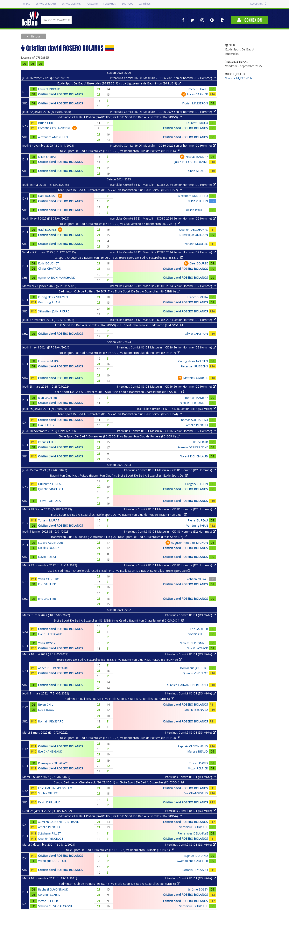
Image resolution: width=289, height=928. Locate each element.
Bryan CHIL (45, 704)
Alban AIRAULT (198, 171)
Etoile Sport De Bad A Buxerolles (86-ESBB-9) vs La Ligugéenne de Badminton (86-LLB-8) (119, 83)
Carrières (144, 3)
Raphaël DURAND (196, 856)
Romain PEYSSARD (51, 721)
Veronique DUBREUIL (193, 827)
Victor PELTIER (198, 768)
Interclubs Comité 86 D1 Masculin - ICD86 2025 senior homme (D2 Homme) (163, 78)
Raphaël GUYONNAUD (193, 746)
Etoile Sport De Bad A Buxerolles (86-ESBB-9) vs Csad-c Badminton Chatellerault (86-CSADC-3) (119, 392)
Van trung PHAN (49, 302)
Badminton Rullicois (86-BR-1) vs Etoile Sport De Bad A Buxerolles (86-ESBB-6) (119, 699)
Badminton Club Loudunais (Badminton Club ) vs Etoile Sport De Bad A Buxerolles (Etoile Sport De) (119, 537)
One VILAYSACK (197, 648)
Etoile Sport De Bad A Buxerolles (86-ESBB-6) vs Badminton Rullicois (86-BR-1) (119, 850)
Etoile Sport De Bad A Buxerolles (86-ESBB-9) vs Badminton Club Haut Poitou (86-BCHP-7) (119, 190)
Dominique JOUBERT (194, 668)
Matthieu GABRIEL (195, 378)
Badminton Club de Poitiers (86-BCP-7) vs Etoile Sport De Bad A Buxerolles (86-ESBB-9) (118, 291)
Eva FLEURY (46, 425)
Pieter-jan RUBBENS (194, 366)
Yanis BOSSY (46, 643)
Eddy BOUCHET (48, 263)
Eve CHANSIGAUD (50, 634)
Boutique (127, 3)
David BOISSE (47, 557)
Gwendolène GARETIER (192, 861)
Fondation (110, 3)
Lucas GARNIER (197, 94)
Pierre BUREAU (198, 520)
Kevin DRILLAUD (49, 802)
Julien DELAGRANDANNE (191, 162)
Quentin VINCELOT (50, 489)
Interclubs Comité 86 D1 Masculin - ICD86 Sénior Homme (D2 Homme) (166, 347)
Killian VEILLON (198, 201)
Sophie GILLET (198, 634)
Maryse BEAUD (197, 751)
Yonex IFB (92, 3)
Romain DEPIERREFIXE (192, 447)
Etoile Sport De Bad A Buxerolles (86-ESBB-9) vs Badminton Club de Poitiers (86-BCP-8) (118, 436)
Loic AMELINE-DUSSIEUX (55, 788)
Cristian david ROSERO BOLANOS (60, 94)
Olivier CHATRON (49, 268)
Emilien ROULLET (196, 210)
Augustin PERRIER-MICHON (189, 543)
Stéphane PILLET (49, 833)
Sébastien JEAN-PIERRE (53, 311)
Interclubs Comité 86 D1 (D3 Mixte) (190, 615)
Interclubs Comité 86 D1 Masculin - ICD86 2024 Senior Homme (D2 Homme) (163, 185)
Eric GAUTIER (47, 584)
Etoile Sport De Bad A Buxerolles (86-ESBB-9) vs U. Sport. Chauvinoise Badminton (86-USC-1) (119, 325)
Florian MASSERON (195, 103)
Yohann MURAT (48, 520)
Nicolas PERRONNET (194, 403)
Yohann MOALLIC (196, 244)
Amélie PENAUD (197, 425)
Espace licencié (71, 3)
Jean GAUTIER (47, 398)
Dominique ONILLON (193, 235)
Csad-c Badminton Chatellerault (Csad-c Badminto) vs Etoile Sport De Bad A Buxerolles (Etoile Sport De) (119, 571)
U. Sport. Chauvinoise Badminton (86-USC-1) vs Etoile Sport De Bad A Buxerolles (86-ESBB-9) (119, 257)
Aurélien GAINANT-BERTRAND (187, 685)
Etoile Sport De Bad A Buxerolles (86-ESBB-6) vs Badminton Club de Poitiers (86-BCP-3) (118, 738)
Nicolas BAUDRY (196, 157)
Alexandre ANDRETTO (53, 137)
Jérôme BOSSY (198, 889)
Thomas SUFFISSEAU (193, 420)
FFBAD (26, 3)
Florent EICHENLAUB (194, 456)
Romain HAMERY (196, 398)
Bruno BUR (200, 442)
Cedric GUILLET (48, 442)
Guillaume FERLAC (50, 484)
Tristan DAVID (198, 763)
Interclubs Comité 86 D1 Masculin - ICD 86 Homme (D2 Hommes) (170, 470)
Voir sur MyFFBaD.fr (238, 78)
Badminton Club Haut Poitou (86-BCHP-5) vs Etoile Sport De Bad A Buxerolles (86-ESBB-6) (119, 816)
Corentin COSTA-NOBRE (54, 128)
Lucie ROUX (46, 710)
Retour (35, 36)
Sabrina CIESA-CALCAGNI (55, 906)
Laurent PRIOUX (49, 89)
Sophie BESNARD (196, 710)
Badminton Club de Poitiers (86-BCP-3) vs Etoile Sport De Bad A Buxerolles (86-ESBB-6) (118, 884)
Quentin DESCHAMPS (193, 229)
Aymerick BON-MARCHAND (56, 277)
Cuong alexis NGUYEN (53, 297)
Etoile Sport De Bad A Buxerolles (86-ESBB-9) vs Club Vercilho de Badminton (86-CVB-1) (119, 224)
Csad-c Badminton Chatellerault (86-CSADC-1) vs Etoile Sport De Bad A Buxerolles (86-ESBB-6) (119, 782)
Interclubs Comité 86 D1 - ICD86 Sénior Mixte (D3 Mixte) (176, 409)
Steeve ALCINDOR (50, 543)
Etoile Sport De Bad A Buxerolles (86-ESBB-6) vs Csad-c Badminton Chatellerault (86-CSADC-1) (119, 620)
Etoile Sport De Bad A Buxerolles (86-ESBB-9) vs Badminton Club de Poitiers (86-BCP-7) (118, 353)
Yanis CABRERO (48, 579)
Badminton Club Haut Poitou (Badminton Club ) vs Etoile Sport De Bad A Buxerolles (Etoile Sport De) (119, 475)
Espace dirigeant (46, 3)
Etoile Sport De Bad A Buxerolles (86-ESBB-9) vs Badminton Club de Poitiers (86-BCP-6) (118, 151)
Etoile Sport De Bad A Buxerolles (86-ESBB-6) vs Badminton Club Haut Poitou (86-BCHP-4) (119, 414)
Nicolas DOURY (48, 548)
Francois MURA (197, 297)
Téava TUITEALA (49, 501)
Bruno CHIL (46, 123)
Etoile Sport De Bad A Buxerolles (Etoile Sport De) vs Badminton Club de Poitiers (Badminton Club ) (119, 515)
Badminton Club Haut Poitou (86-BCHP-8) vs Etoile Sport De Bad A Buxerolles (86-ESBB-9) (119, 117)
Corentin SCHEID (49, 894)
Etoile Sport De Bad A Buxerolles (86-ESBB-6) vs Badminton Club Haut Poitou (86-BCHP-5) (119, 660)
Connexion (249, 20)
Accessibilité (258, 3)
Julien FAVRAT (47, 157)
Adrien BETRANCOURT (53, 668)
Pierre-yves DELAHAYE (53, 763)
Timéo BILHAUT (197, 89)
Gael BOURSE (47, 196)
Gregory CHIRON (196, 484)
